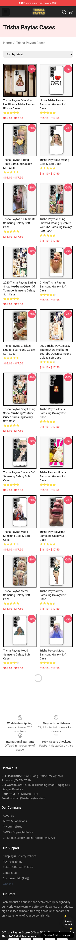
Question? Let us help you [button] (57, 935)
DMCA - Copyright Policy (18, 832)
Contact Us (10, 872)
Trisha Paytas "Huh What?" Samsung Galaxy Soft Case (19, 223)
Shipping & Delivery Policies (19, 856)
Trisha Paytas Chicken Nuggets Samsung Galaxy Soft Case (19, 349)
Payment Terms (12, 861)
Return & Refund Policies (18, 867)
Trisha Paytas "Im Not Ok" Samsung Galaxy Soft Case (19, 476)
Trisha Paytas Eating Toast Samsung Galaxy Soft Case (17, 163)
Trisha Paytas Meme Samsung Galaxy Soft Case (16, 595)
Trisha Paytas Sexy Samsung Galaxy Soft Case (53, 595)
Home (7, 43)
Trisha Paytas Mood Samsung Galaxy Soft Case (16, 535)
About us (8, 815)
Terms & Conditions (15, 821)
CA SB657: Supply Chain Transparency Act (29, 837)
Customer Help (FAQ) (16, 878)
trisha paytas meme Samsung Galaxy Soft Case (53, 535)
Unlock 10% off (68, 922)
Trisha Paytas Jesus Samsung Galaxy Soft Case (53, 413)
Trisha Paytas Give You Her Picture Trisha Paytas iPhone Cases (19, 104)
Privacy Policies (12, 826)
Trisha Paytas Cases (30, 43)
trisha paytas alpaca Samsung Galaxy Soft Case (53, 476)
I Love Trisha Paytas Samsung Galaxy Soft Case (53, 104)
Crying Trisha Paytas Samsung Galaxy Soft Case (53, 286)
